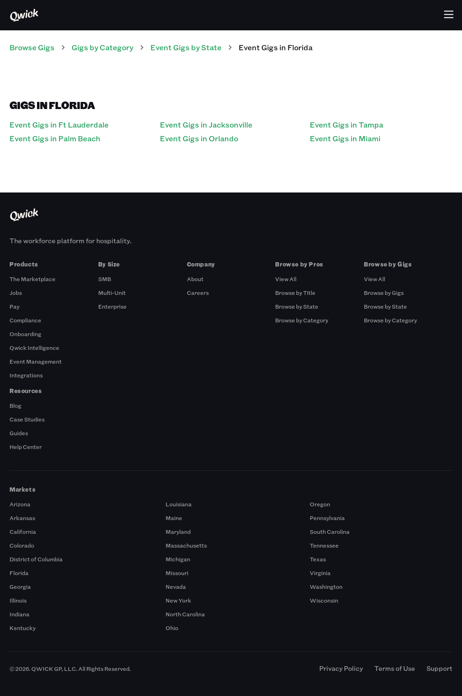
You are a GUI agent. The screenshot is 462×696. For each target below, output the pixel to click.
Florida (18, 573)
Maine (174, 518)
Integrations (26, 375)
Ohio (172, 628)
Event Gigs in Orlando (199, 138)
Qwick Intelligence (34, 347)
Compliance (25, 320)
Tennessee (324, 545)
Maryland (178, 531)
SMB (104, 279)
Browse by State (296, 306)
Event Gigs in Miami (345, 138)
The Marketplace (32, 279)
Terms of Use (394, 668)
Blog (15, 405)
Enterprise (112, 306)
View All (285, 279)
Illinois (18, 600)
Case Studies (27, 419)
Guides (18, 433)
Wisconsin (324, 600)
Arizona (19, 504)
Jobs (15, 292)
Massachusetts (186, 545)
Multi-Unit (112, 292)
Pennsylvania (327, 518)
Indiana (19, 614)
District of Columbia (36, 559)
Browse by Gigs (384, 292)
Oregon (320, 504)
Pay (14, 306)
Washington (326, 586)
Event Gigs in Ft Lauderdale (59, 124)
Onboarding (25, 334)
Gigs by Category (102, 47)
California (22, 531)
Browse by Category (301, 320)
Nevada (176, 586)
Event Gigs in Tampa (346, 124)
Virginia (320, 573)
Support (439, 668)
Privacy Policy (341, 668)
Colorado (21, 545)
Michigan (178, 559)
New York (178, 600)
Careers (198, 292)
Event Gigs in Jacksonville (206, 124)
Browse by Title (295, 292)
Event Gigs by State (186, 47)
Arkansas (22, 518)
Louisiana (179, 504)
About (195, 279)
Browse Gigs (32, 47)
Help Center (25, 446)
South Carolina (330, 531)
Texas (318, 559)
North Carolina (185, 614)
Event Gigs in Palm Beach (54, 138)
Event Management (35, 361)
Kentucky (22, 628)
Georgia (20, 586)
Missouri (177, 573)
